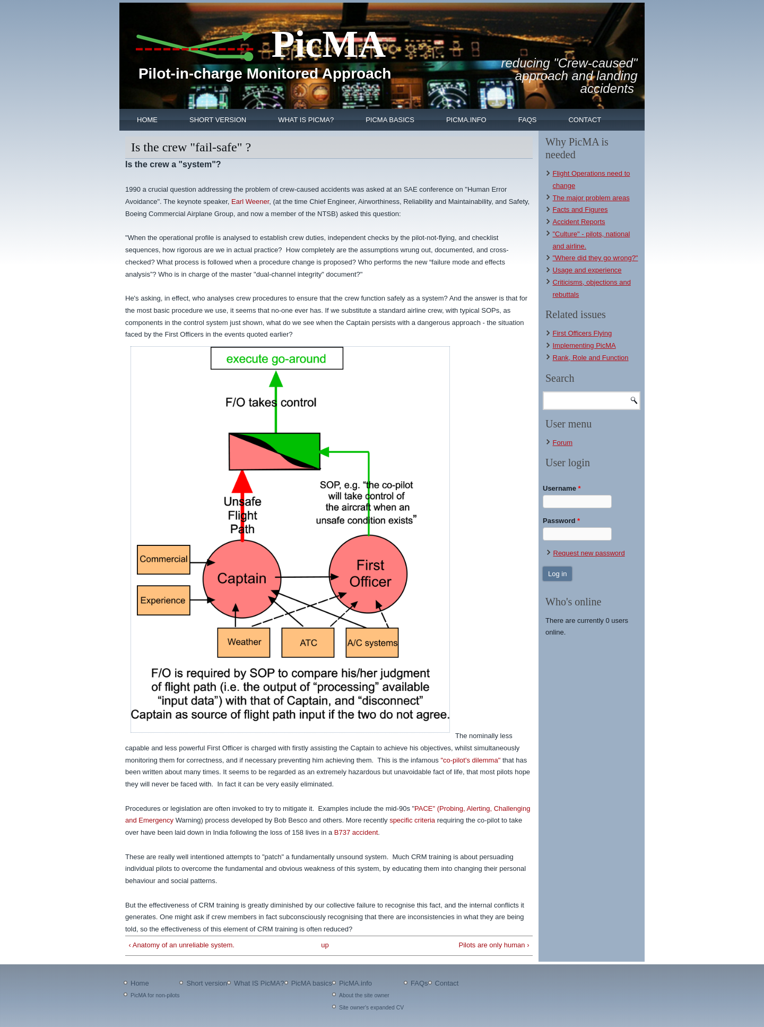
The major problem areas (591, 198)
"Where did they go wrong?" (595, 258)
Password (561, 521)
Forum (563, 443)
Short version (217, 120)
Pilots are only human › (494, 945)
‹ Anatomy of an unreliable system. (182, 945)
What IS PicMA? (306, 120)
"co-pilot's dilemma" (470, 760)
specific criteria (413, 820)
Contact (584, 120)
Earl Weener (250, 202)
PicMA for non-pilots (155, 995)
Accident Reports (579, 222)
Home (147, 120)
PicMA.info (466, 120)
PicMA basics (390, 120)
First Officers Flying (582, 333)
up (324, 945)
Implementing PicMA (584, 345)
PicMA (328, 44)
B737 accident (356, 832)
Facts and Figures (580, 209)
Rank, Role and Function (591, 358)
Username (562, 488)
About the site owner (364, 995)
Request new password (589, 553)
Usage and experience (587, 270)
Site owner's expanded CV (371, 1008)
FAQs (527, 120)
